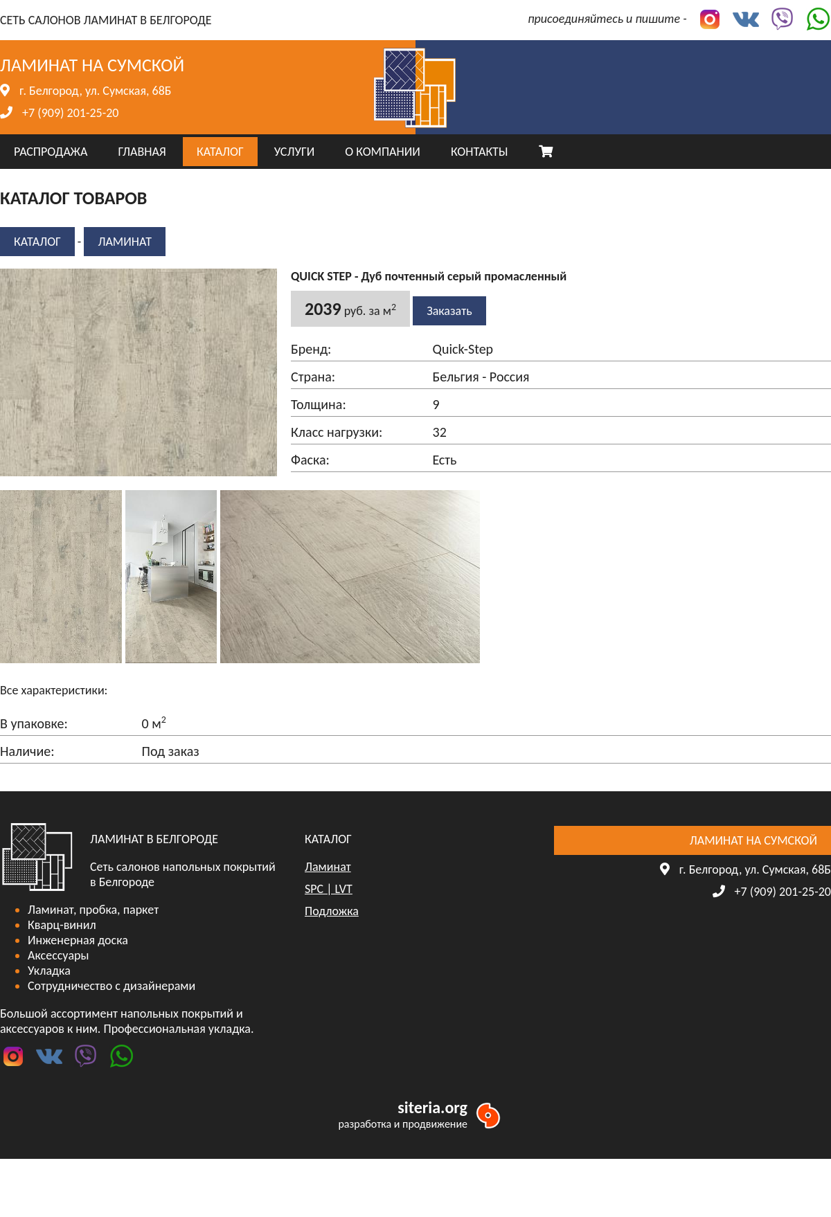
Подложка (332, 911)
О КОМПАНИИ (382, 151)
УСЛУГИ (294, 151)
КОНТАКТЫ (479, 151)
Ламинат (125, 241)
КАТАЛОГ (220, 151)
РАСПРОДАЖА (50, 151)
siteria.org (432, 1107)
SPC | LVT (328, 888)
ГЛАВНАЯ (142, 151)
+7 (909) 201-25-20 (70, 112)
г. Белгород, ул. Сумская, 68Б (95, 90)
